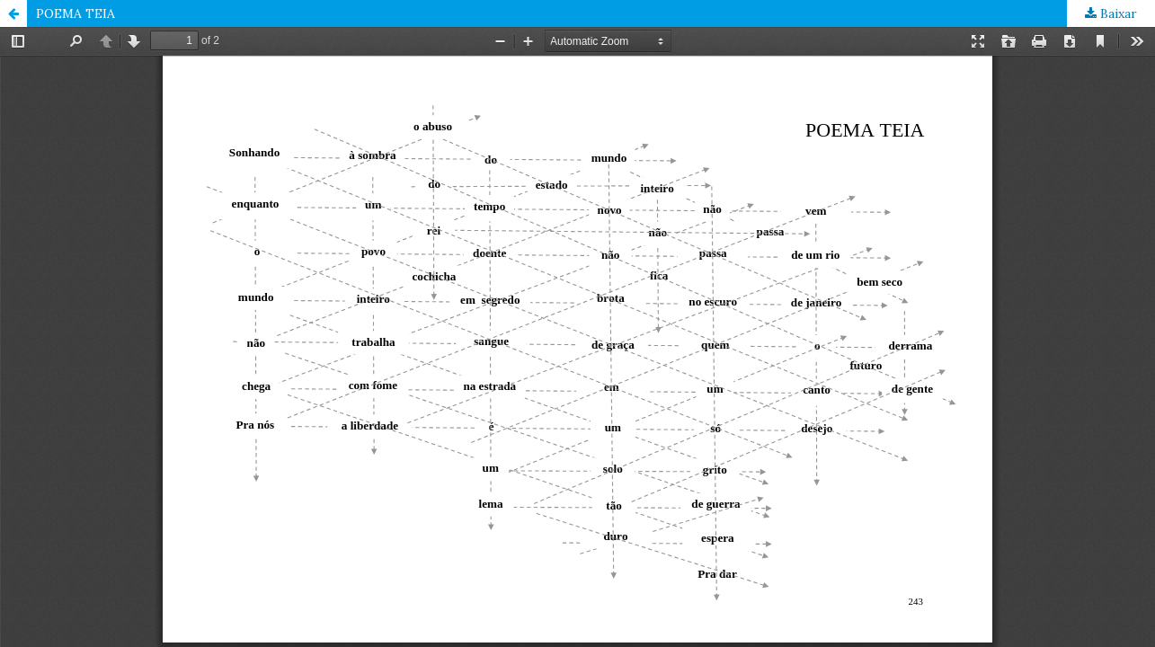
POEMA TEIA (75, 13)
